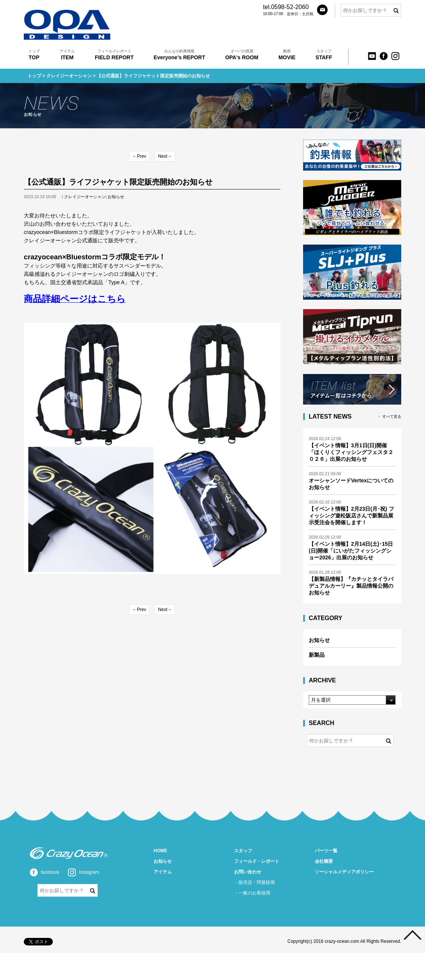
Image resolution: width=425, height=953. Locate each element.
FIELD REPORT (114, 54)
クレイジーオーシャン (69, 76)
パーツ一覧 (326, 850)
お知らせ (116, 196)
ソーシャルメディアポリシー (344, 871)
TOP (34, 54)
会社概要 (324, 861)
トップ (34, 76)
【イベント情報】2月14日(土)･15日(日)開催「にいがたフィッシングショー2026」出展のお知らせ (351, 550)
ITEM (67, 54)
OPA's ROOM (242, 54)
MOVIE (287, 54)
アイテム (163, 871)
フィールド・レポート (256, 861)
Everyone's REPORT (179, 54)
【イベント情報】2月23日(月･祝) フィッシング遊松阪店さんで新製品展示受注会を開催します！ (351, 515)
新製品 (317, 655)
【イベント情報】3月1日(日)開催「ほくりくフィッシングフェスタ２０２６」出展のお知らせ (351, 452)
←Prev (139, 156)
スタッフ (243, 850)
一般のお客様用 (254, 893)
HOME (160, 850)
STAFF (324, 54)
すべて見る (391, 416)
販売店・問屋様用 (257, 882)
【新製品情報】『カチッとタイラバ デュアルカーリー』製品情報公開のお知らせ (351, 586)
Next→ (165, 156)
